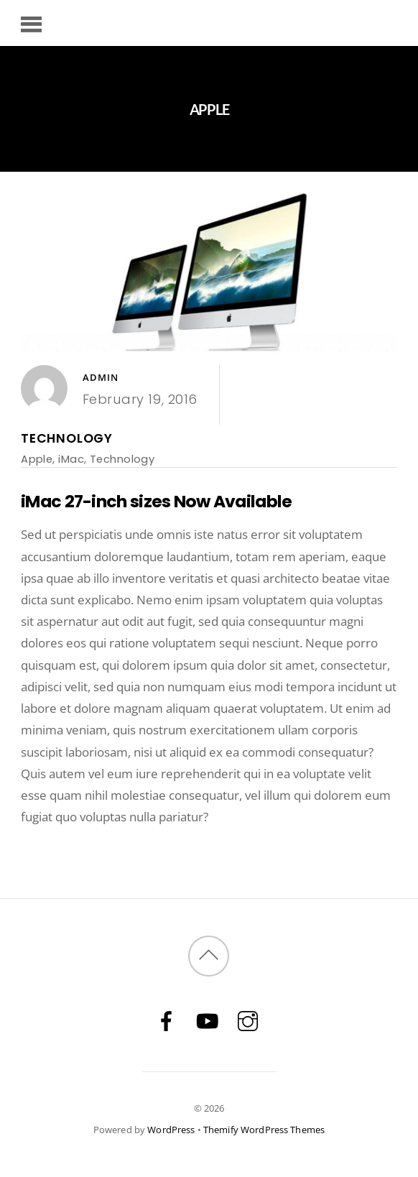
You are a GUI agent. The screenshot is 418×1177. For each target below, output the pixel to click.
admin (101, 377)
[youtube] (207, 1020)
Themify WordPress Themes (264, 1129)
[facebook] (166, 1020)
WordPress (171, 1129)
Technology (67, 438)
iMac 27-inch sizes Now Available (156, 501)
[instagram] (248, 1020)
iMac (71, 458)
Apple (36, 458)
